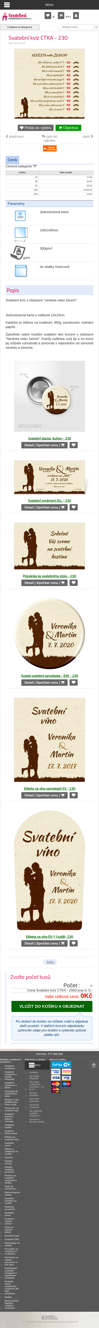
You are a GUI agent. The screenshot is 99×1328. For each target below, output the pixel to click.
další (88, 136)
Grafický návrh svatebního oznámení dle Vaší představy (12, 1287)
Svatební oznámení (10, 1067)
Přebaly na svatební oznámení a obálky (11, 1179)
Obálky (8, 1297)
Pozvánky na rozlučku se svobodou (11, 1251)
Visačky (9, 1157)
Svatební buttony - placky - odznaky (9, 1118)
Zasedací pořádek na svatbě (10, 1200)
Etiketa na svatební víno (12, 1138)
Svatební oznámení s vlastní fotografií (11, 1075)
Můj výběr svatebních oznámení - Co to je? (36, 1085)
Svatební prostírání (10, 1208)
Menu (49, 4)
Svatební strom (9, 1214)
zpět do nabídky (49, 138)
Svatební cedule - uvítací (9, 1221)
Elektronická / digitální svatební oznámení (12, 1304)
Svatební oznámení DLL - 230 (49, 500)
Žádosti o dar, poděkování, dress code (12, 1102)
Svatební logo (12, 1235)
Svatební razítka (9, 1126)
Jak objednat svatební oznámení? (35, 1113)
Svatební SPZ (12, 1239)
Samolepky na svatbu (12, 1244)
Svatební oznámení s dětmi (11, 1085)
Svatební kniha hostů (11, 1132)
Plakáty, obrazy (9, 1162)
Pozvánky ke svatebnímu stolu (11, 1093)
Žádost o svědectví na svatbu (11, 1151)
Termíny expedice (33, 1094)
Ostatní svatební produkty (9, 1169)
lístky (50, 962)
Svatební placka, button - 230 (49, 438)
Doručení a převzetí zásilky (37, 1120)
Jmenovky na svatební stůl (12, 1109)
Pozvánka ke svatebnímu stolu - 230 (49, 576)
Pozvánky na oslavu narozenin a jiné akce (11, 1261)
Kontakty (33, 1072)
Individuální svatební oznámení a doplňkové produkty (11, 1273)
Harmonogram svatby (12, 1193)
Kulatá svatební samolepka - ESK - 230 (49, 675)
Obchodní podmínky (34, 1100)
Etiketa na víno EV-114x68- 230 (49, 936)
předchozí (15, 136)
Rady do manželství (10, 1187)
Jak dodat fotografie (34, 1077)
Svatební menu (9, 1144)
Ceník (12, 160)
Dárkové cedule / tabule (9, 1229)
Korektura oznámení (34, 1106)
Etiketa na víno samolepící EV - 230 (49, 788)
